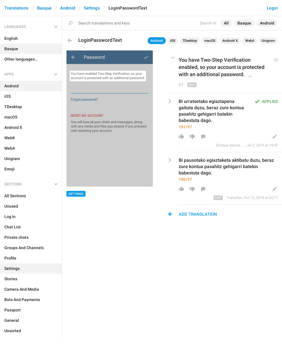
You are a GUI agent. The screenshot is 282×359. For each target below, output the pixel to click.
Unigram (268, 41)
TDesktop (189, 41)
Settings (92, 8)
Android (67, 8)
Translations (16, 8)
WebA (249, 41)
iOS (172, 41)
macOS (209, 41)
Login (272, 8)
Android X (230, 41)
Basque (44, 8)
